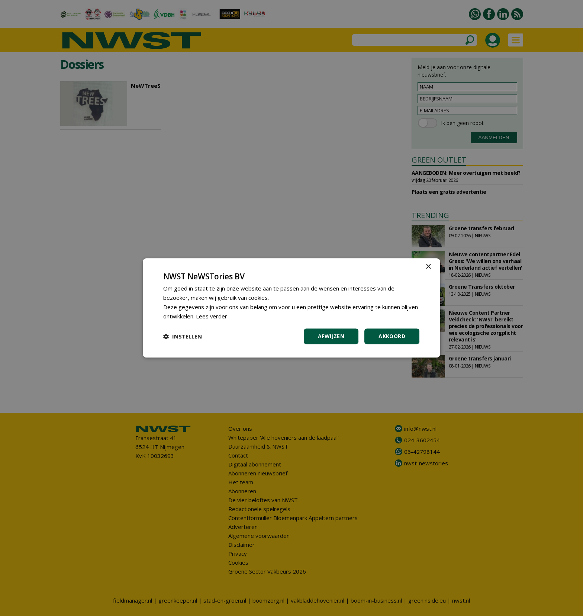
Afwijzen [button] (331, 336)
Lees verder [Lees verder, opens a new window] (212, 316)
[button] (182, 336)
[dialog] (291, 307)
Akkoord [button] (392, 336)
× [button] (428, 267)
